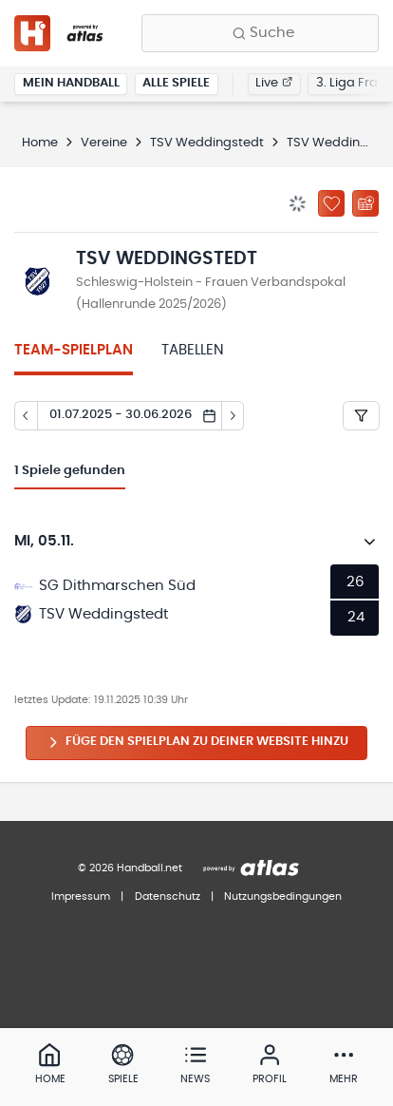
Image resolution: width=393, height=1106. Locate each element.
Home (40, 143)
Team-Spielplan (73, 350)
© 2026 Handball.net (130, 868)
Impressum (80, 896)
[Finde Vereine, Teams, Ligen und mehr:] (260, 33)
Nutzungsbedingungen (283, 896)
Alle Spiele (176, 83)
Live (273, 83)
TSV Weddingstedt (207, 143)
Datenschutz (167, 896)
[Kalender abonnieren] (365, 203)
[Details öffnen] (370, 541)
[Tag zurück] (25, 416)
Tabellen (192, 350)
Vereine (104, 143)
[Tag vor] (233, 416)
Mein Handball (71, 83)
